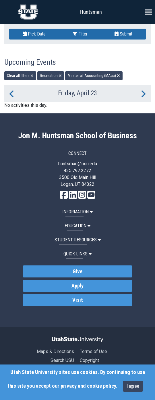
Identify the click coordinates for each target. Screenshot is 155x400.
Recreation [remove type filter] (51, 75)
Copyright (89, 360)
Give (77, 271)
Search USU (62, 360)
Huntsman (91, 12)
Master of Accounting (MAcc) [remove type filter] (94, 75)
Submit (123, 34)
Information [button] (77, 211)
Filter (80, 34)
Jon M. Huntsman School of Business (77, 136)
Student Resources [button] (78, 239)
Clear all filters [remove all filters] (20, 75)
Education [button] (77, 225)
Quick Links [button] (77, 253)
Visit (77, 300)
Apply (77, 286)
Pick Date (34, 34)
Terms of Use (93, 351)
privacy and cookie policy (88, 386)
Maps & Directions (55, 351)
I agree (133, 386)
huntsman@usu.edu (77, 163)
